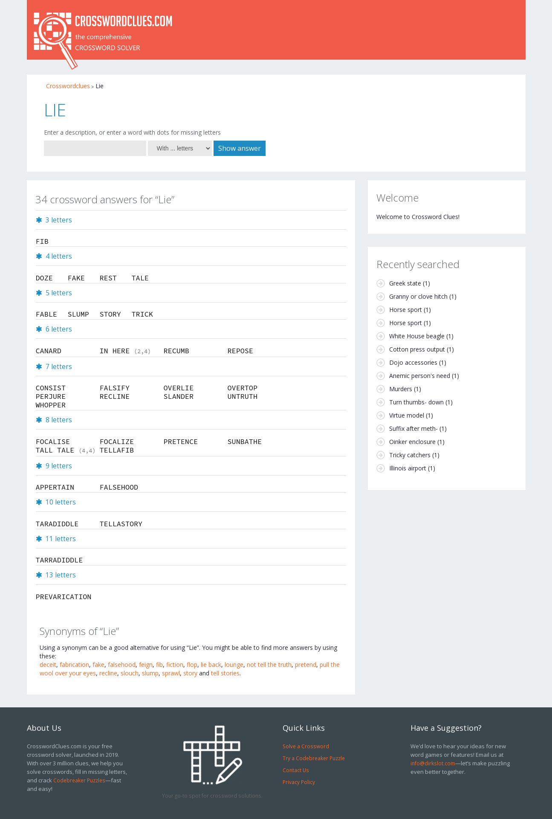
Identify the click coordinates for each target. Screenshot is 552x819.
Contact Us (296, 770)
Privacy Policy (299, 782)
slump (150, 673)
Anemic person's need (419, 376)
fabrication (74, 664)
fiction (174, 664)
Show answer (239, 148)
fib (159, 664)
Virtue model (406, 415)
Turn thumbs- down (416, 402)
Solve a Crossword (306, 746)
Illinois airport (407, 468)
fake (98, 664)
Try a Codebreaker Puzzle (314, 758)
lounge (234, 664)
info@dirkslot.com (432, 763)
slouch (130, 673)
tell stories (225, 673)
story (190, 673)
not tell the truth (269, 664)
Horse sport (405, 310)
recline (108, 673)
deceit (48, 664)
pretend (305, 664)
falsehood (122, 664)
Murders (400, 389)
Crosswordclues (68, 86)
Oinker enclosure (412, 442)
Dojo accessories (413, 362)
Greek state (405, 283)
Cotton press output (417, 349)
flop (192, 664)
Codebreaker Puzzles (79, 780)
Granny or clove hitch (418, 296)
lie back (211, 664)
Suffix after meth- (413, 428)
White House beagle (417, 336)
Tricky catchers (410, 455)
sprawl (171, 673)
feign (146, 664)
